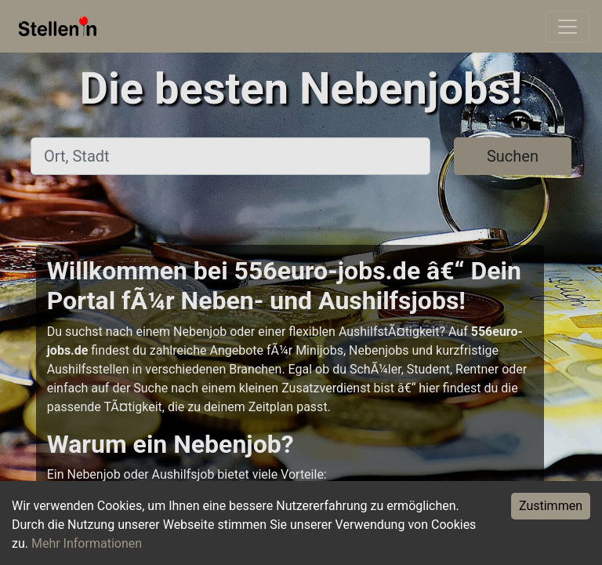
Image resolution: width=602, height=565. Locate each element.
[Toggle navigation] (567, 26)
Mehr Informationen (86, 543)
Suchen (513, 156)
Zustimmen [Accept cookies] (550, 505)
